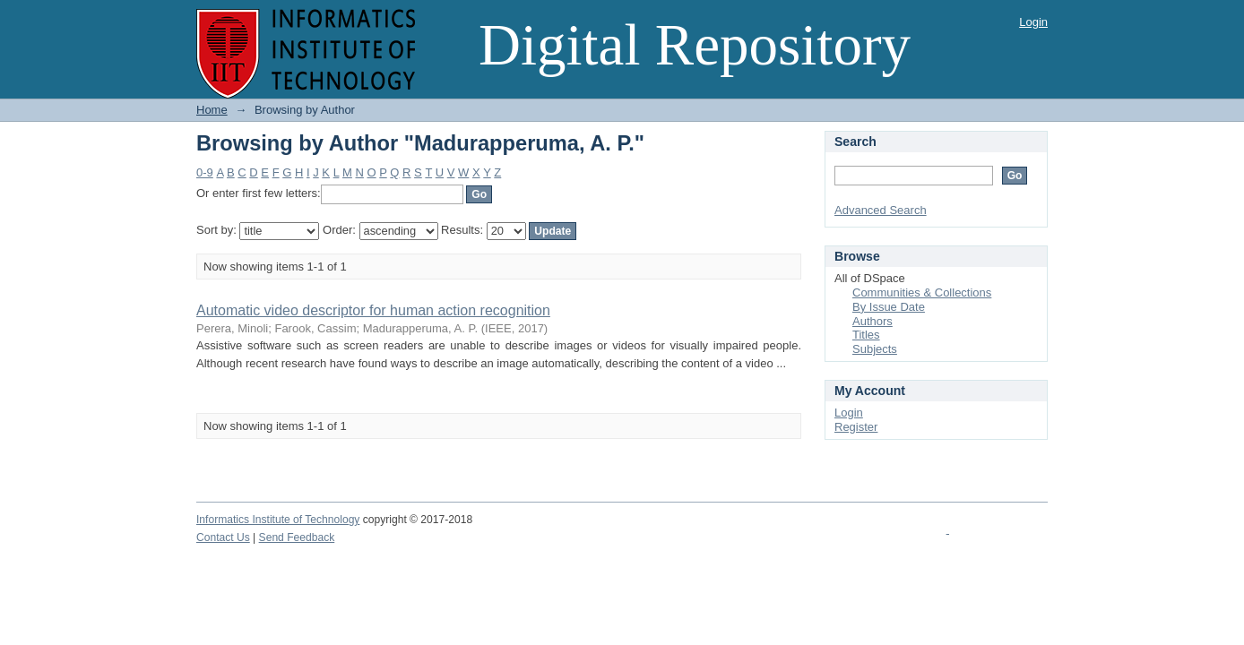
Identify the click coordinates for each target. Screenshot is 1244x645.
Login (1033, 22)
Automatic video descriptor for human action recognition (373, 310)
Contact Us (223, 537)
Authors (872, 321)
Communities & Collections (921, 292)
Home (212, 109)
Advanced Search (880, 210)
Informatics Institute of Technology (277, 519)
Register (855, 427)
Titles (866, 334)
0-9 (204, 172)
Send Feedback (297, 537)
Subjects (874, 349)
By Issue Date (888, 307)
